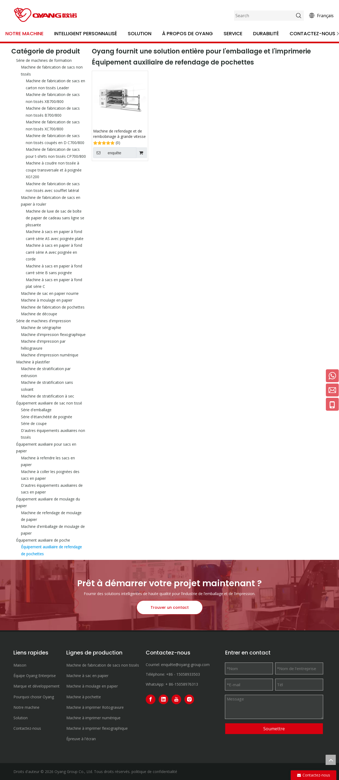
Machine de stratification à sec (47, 396)
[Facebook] (150, 699)
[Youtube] (176, 699)
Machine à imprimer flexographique (97, 728)
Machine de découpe (39, 313)
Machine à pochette (83, 696)
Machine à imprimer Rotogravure (95, 707)
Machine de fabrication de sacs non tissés (102, 665)
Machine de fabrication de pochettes (53, 307)
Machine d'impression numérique (49, 354)
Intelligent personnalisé (85, 33)
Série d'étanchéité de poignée (46, 416)
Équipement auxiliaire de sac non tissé (49, 403)
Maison (19, 665)
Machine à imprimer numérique (93, 717)
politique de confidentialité (154, 771)
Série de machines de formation (44, 60)
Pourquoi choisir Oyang (33, 696)
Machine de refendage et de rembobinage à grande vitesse (119, 133)
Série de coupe (34, 423)
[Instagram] (189, 699)
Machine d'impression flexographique (53, 334)
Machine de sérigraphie (41, 327)
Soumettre (274, 729)
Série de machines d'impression (43, 320)
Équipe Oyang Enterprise (34, 675)
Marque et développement (36, 686)
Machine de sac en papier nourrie (50, 293)
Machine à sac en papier (87, 675)
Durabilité (266, 33)
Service (233, 33)
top (331, 760)
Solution (139, 33)
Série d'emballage (36, 409)
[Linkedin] (163, 699)
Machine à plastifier (33, 361)
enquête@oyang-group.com (185, 664)
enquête (107, 152)
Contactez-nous (312, 33)
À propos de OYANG (187, 33)
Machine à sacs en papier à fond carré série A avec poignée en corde (54, 252)
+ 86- (169, 684)
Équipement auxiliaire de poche (43, 540)
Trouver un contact (170, 607)
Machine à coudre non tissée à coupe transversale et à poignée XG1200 (54, 169)
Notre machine (24, 33)
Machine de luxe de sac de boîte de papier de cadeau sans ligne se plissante (55, 218)
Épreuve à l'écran (81, 738)
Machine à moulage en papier (46, 300)
